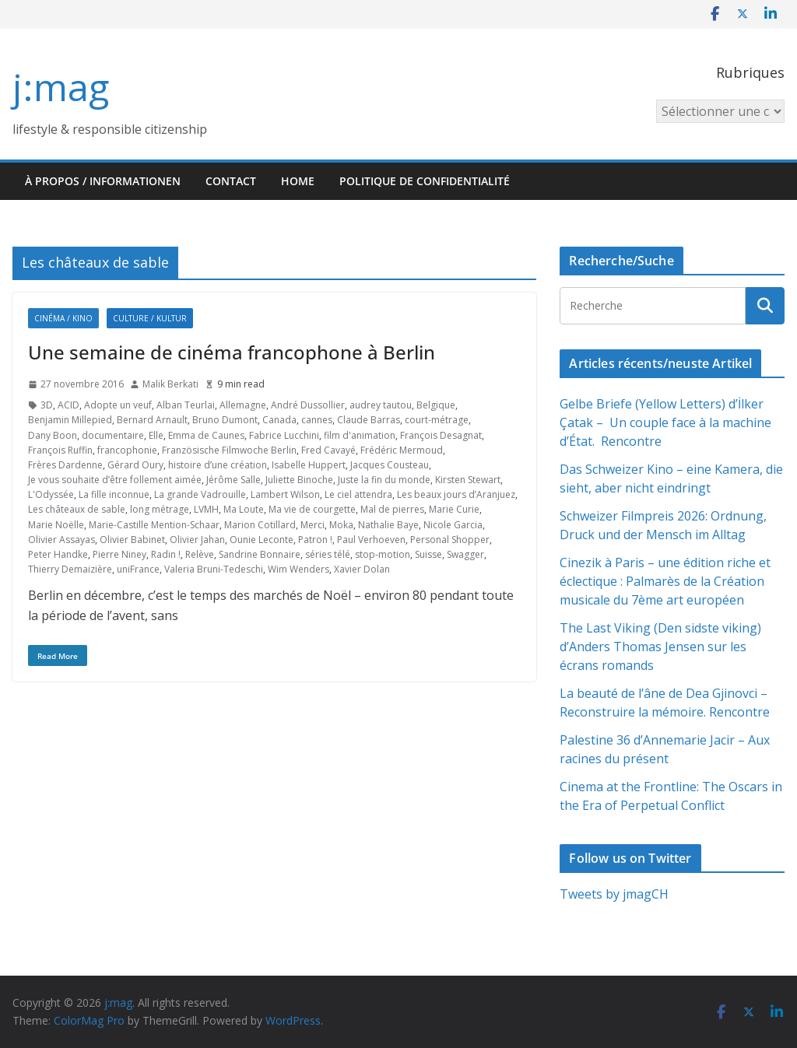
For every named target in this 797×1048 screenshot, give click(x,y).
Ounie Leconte (261, 539)
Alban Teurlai (185, 405)
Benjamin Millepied (70, 419)
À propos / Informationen (103, 180)
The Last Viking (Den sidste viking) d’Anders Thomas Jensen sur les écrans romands (660, 646)
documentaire (113, 435)
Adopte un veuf (118, 405)
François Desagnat (441, 435)
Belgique (435, 405)
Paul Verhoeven (371, 539)
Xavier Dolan (362, 569)
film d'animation (359, 435)
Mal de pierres (392, 509)
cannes (316, 419)
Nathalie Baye (388, 524)
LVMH (206, 509)
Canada (279, 419)
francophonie (127, 450)
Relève (199, 554)
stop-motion (382, 554)
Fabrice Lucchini (284, 435)
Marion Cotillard (260, 524)
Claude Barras (368, 419)
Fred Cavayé (328, 450)
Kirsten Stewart (467, 479)
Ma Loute (243, 509)
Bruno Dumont (225, 419)
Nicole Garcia (453, 524)
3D (46, 405)
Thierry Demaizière (70, 569)
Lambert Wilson (285, 494)
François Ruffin (60, 450)
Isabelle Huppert (309, 464)
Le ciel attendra (358, 494)
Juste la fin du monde (384, 479)
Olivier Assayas (61, 539)
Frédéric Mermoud (401, 450)
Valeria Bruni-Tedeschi (213, 569)
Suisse (428, 554)
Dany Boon (52, 435)
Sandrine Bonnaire (259, 554)
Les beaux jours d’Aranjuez (456, 494)
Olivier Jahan (197, 539)
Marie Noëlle (56, 524)
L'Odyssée (51, 494)
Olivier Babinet (132, 539)
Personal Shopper (450, 539)
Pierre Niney (119, 554)
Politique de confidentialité (424, 180)
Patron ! (315, 539)
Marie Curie (454, 509)
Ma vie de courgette (312, 509)
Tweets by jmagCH (614, 894)
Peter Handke (58, 554)
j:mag (60, 86)
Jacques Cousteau (389, 464)
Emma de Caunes (206, 435)
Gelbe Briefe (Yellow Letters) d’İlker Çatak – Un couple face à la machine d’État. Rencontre (665, 422)
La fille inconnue (114, 494)
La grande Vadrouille (200, 494)
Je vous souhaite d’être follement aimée (115, 479)
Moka (341, 524)
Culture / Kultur (150, 318)
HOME (297, 180)
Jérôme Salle (233, 479)
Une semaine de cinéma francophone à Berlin (231, 352)
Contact (230, 180)
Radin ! (166, 554)
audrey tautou (380, 405)
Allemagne (242, 405)
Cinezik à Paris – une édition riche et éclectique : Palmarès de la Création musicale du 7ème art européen (665, 581)
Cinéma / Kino (63, 318)
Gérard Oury (135, 464)
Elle (156, 435)
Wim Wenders (298, 569)
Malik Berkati (170, 384)
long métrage (159, 509)
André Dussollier (308, 405)
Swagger (465, 554)
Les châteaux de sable (76, 509)
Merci (312, 524)
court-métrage (437, 419)
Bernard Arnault (152, 419)
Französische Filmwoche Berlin (229, 450)
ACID (68, 405)
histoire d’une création (217, 464)
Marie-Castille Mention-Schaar (154, 524)
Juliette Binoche (299, 479)
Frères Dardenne (65, 464)
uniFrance (138, 569)
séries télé (327, 554)
